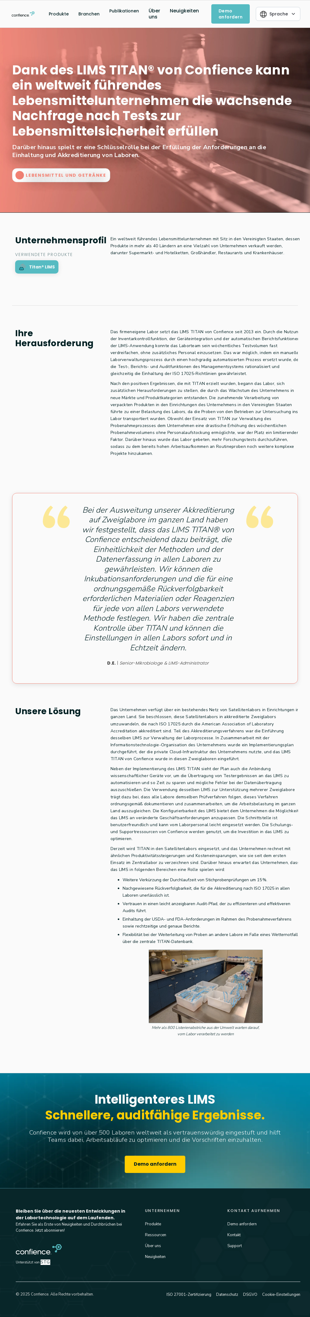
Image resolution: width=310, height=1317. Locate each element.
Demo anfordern (155, 1164)
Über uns (154, 13)
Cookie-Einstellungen (281, 1294)
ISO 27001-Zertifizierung (189, 1294)
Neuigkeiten (184, 10)
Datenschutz (227, 1294)
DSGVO (250, 1294)
